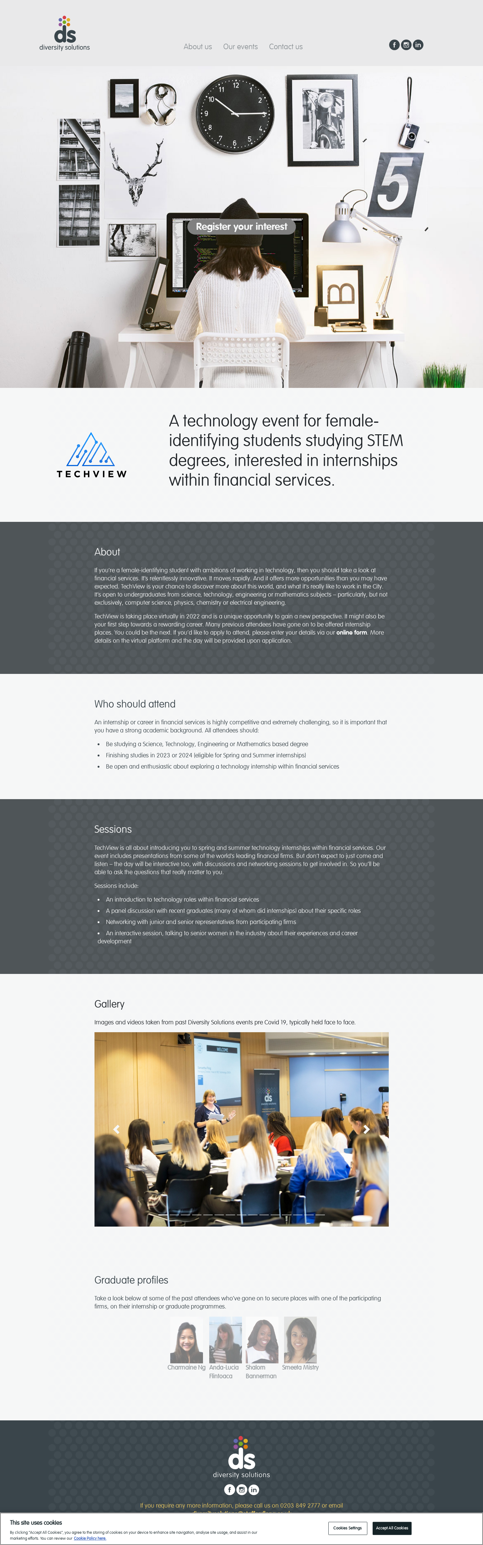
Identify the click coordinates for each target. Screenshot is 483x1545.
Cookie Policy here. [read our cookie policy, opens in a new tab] (90, 1540)
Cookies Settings (347, 1529)
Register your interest (241, 227)
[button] (116, 1129)
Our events (240, 46)
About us (198, 46)
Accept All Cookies (392, 1529)
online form (351, 633)
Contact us (286, 46)
